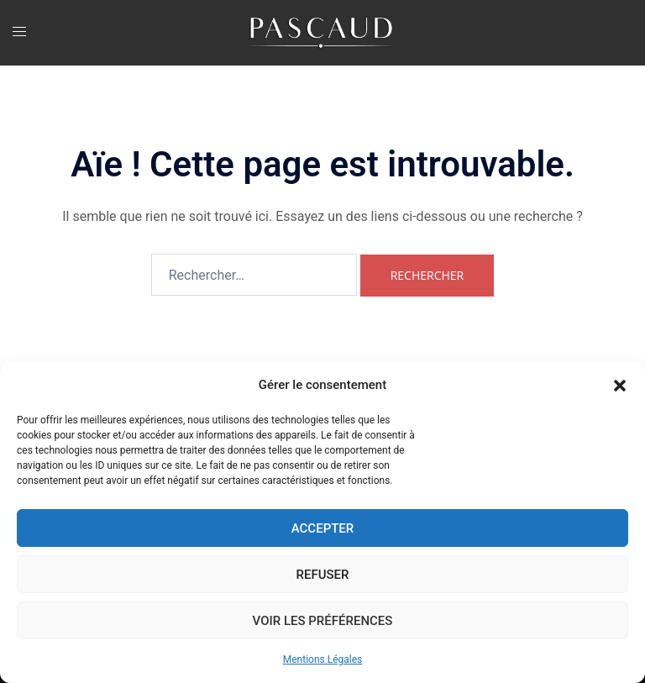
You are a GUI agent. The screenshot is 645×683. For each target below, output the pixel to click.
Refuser (322, 574)
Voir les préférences (323, 620)
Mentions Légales (323, 659)
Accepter (322, 528)
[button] (619, 385)
